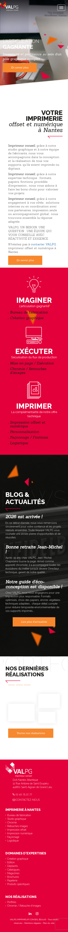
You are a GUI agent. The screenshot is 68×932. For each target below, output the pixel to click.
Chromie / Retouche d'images (24, 905)
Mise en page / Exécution (32, 363)
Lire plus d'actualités (34, 621)
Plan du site (48, 923)
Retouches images (17, 826)
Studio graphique (16, 818)
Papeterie (12, 880)
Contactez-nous (26, 799)
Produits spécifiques (18, 884)
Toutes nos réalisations (31, 733)
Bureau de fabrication (29, 312)
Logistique (19, 443)
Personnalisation (24, 431)
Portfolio (11, 902)
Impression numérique (19, 833)
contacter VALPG (43, 244)
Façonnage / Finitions (29, 437)
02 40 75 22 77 (22, 794)
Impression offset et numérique (27, 424)
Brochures (13, 876)
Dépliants (12, 866)
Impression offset (16, 829)
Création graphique (27, 318)
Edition (11, 862)
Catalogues (13, 869)
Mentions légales (32, 923)
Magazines (13, 873)
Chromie (12, 822)
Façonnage (13, 837)
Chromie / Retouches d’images (28, 370)
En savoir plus (19, 67)
